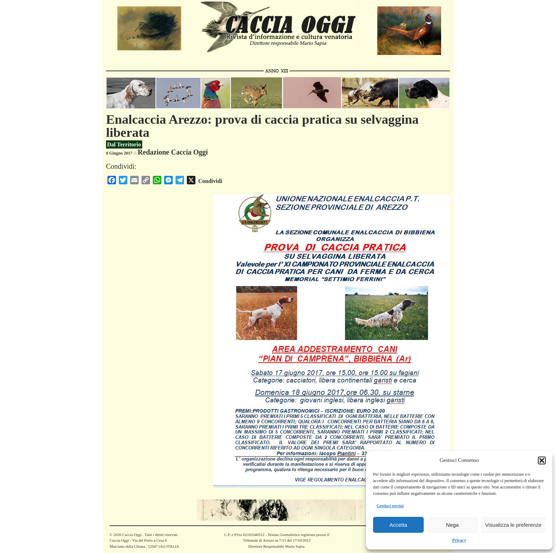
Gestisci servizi (390, 505)
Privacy (459, 540)
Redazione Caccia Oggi (173, 152)
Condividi (210, 181)
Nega (452, 525)
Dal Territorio (124, 144)
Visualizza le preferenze (513, 525)
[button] (541, 460)
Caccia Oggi (132, 534)
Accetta (398, 525)
